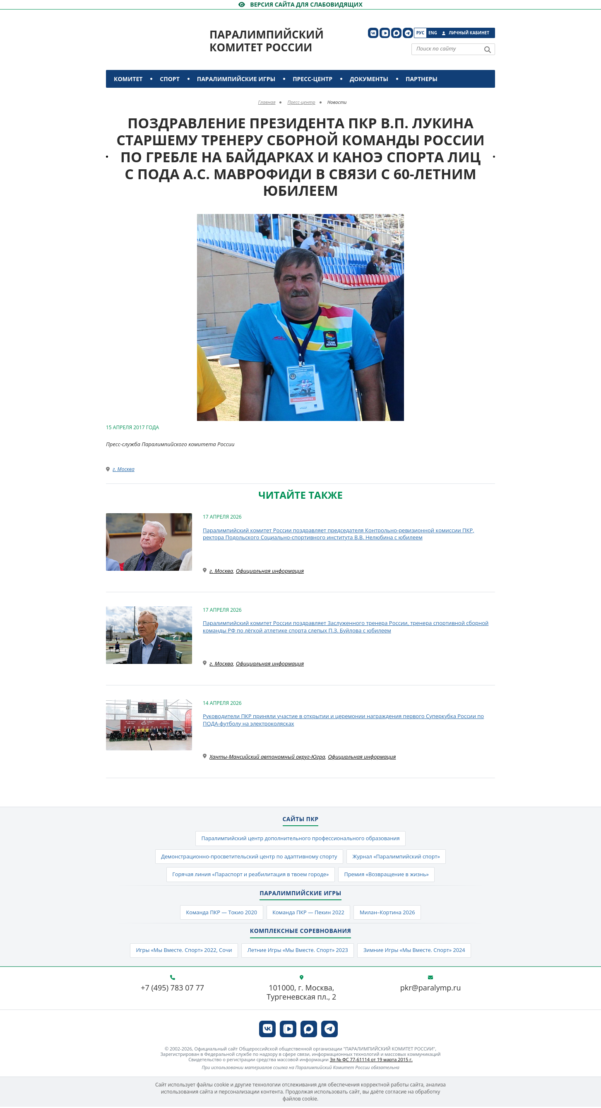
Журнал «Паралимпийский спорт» (397, 857)
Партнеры (422, 79)
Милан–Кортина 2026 (389, 913)
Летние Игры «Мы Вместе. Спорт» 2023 (297, 952)
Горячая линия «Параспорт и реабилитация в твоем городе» (249, 875)
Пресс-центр (312, 79)
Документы (369, 79)
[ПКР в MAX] (396, 33)
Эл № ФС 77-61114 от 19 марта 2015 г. (371, 1061)
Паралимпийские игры (236, 79)
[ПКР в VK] (373, 33)
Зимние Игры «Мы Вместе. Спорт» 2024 (416, 952)
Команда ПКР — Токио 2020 (220, 913)
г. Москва (124, 469)
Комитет (128, 79)
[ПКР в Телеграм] (408, 33)
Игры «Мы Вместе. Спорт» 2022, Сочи (182, 952)
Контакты (131, 97)
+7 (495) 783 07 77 (172, 989)
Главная (267, 102)
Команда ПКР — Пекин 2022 (308, 913)
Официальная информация (270, 570)
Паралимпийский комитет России (266, 41)
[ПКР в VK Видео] (385, 33)
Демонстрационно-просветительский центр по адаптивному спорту (248, 857)
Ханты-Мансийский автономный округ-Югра (267, 756)
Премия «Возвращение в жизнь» (388, 875)
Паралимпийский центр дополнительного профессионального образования (300, 838)
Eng (432, 33)
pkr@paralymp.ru (430, 989)
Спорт (169, 79)
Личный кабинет (469, 33)
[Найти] (487, 49)
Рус (420, 33)
